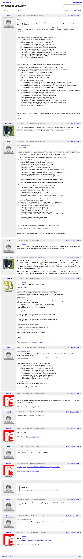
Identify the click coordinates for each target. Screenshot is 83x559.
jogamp (3, 2)
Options (77, 10)
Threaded (20, 10)
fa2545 (9, 347)
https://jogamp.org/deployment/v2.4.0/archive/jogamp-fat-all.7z (34, 540)
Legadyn (8, 499)
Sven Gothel (8, 278)
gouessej (8, 393)
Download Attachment (37, 342)
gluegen (8, 2)
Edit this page (77, 556)
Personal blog (30, 407)
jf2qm (8, 15)
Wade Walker (9, 123)
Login (75, 2)
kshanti (8, 446)
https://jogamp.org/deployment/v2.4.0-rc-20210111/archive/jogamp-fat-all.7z (38, 467)
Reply (67, 15)
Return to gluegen (7, 551)
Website (37, 407)
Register (79, 2)
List (13, 10)
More (77, 15)
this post (24, 145)
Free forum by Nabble (7, 556)
